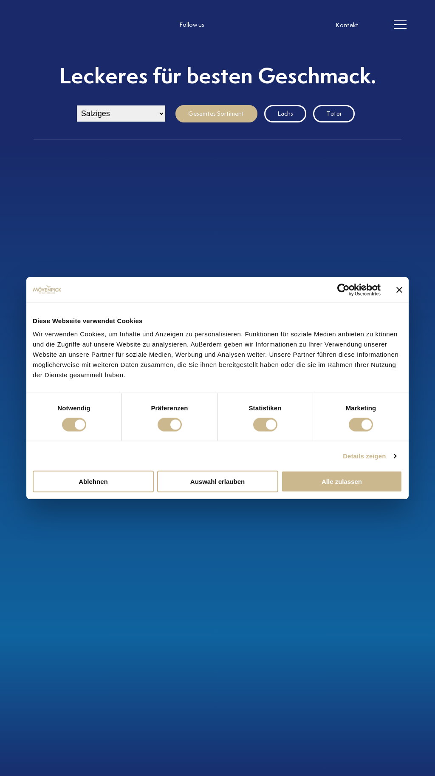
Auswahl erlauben (217, 481)
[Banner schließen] (399, 290)
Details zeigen (364, 455)
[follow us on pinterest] (273, 25)
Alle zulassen (342, 481)
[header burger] (400, 25)
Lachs (285, 113)
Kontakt (347, 25)
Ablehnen (93, 481)
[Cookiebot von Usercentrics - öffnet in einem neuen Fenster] (343, 289)
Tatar (334, 113)
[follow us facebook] (239, 25)
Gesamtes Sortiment (216, 113)
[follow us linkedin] (256, 25)
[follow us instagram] (222, 25)
